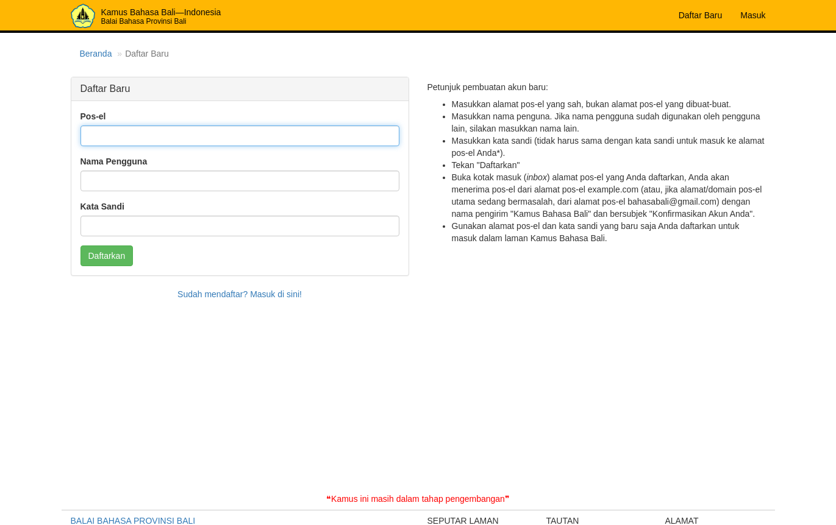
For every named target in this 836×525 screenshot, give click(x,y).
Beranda (96, 53)
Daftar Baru (701, 15)
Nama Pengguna (114, 161)
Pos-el (93, 116)
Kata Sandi (102, 206)
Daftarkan (107, 256)
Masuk (752, 15)
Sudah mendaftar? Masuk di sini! (239, 294)
